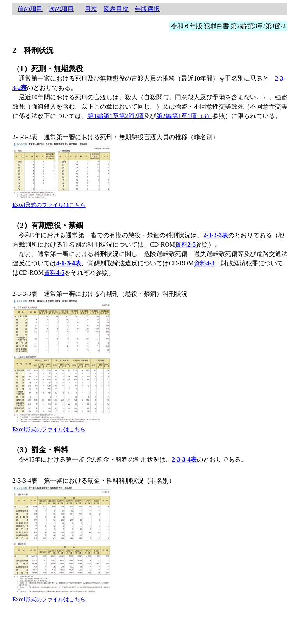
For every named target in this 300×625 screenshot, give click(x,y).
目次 (91, 8)
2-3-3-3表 (215, 235)
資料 (185, 244)
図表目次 (116, 8)
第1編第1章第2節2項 (116, 116)
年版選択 (147, 8)
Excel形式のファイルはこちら (49, 205)
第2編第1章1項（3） (184, 116)
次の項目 (61, 8)
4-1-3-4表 (68, 263)
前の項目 (30, 8)
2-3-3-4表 (184, 459)
